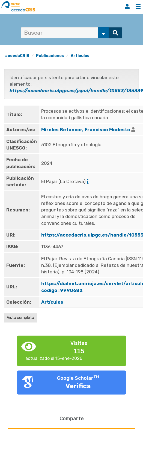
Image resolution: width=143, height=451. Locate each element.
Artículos (80, 55)
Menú (138, 6)
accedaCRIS (17, 55)
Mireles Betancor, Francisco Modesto (85, 129)
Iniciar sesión (127, 6)
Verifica (78, 386)
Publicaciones (50, 55)
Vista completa (20, 317)
